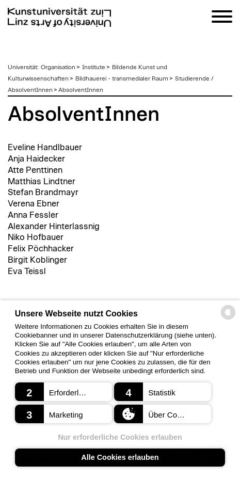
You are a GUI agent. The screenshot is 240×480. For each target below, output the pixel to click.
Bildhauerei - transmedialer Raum (121, 78)
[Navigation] (222, 18)
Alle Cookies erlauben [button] (119, 457)
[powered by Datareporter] (228, 319)
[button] (63, 391)
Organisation (58, 67)
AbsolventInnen (80, 90)
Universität (22, 67)
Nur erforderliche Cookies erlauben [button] (120, 437)
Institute (93, 67)
